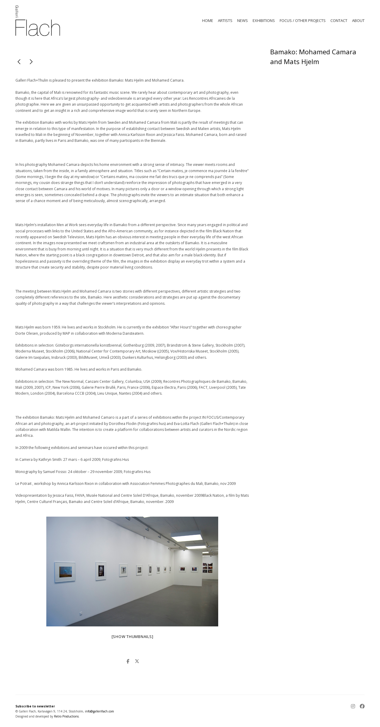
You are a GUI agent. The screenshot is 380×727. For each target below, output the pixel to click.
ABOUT (358, 20)
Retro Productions (66, 716)
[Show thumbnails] (132, 636)
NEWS (242, 20)
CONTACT (338, 20)
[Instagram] (354, 706)
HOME (207, 20)
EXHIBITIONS (264, 20)
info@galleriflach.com (99, 711)
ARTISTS (225, 20)
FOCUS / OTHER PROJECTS (303, 20)
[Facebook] (361, 706)
